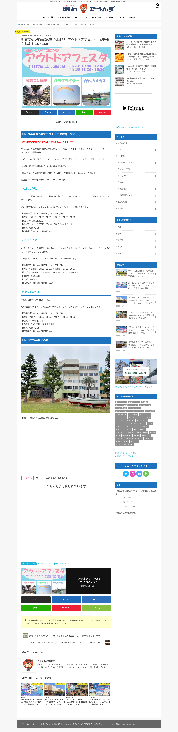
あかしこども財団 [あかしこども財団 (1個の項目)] (122, 404)
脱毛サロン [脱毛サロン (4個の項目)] (139, 438)
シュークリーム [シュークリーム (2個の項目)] (121, 416)
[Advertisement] (66, 523)
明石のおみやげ (122, 175)
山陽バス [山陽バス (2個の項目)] (138, 432)
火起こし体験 (125, 497)
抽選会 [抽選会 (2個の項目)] (145, 432)
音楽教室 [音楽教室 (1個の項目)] (119, 441)
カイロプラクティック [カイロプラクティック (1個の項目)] (123, 410)
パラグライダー (126, 501)
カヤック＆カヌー (127, 506)
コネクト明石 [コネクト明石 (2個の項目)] (149, 410)
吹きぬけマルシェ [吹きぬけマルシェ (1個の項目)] (139, 429)
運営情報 (119, 208)
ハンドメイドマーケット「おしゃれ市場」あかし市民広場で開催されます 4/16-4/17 (135, 315)
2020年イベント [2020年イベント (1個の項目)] (121, 401)
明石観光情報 (96, 17)
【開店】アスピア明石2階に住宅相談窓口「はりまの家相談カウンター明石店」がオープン (135, 345)
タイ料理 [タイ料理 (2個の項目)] (147, 416)
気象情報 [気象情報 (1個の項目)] (119, 438)
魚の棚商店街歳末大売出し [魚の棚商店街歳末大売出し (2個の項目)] (125, 444)
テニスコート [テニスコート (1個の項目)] (120, 420)
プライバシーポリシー (29, 724)
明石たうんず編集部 (46, 661)
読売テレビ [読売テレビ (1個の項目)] (148, 438)
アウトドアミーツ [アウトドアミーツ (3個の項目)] (134, 407)
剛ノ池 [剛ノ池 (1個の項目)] (129, 429)
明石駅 (118, 227)
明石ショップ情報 (64, 17)
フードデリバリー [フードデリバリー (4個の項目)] (130, 426)
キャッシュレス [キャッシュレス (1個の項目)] (138, 410)
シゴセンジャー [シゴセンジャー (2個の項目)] (145, 413)
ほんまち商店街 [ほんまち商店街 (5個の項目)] (121, 407)
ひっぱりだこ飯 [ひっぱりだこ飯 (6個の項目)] (145, 404)
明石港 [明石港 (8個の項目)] (118, 435)
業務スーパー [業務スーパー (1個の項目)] (146, 435)
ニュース (121, 17)
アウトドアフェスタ (46, 564)
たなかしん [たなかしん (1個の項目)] (133, 404)
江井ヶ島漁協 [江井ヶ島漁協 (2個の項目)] (128, 438)
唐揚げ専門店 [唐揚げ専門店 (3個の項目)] (120, 432)
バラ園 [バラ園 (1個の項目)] (150, 422)
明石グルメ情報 (48, 17)
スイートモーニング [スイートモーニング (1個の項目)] (135, 416)
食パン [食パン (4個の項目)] (126, 441)
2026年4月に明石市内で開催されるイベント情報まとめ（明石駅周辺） (135, 273)
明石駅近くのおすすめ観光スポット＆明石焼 (133, 386)
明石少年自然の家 (63, 564)
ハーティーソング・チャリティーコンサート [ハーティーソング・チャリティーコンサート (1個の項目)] (131, 422)
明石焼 (135, 59)
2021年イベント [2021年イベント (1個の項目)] (134, 401)
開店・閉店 (120, 155)
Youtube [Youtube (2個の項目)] (144, 401)
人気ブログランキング (124, 455)
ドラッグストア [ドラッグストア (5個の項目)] (142, 420)
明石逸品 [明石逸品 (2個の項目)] (137, 435)
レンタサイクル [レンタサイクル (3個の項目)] (143, 426)
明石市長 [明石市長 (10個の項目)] (153, 432)
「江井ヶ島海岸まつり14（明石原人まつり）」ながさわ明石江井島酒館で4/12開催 (135, 330)
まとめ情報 (109, 17)
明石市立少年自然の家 (126, 512)
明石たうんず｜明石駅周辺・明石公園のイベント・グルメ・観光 (96, 724)
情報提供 (132, 17)
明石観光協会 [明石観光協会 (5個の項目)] (126, 435)
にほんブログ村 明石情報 (125, 452)
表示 (74, 122)
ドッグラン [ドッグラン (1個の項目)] (130, 420)
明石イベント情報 (81, 17)
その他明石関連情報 (124, 195)
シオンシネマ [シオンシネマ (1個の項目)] (132, 413)
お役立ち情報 (121, 201)
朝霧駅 (118, 233)
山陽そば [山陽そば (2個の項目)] (130, 432)
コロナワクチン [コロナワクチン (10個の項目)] (121, 413)
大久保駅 (119, 246)
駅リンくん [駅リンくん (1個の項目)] (134, 441)
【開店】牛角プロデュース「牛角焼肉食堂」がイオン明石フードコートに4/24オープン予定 (135, 301)
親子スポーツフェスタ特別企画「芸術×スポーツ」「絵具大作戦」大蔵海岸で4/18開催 (135, 286)
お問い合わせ (46, 724)
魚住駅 (118, 253)
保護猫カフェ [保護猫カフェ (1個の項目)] (120, 429)
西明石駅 (119, 240)
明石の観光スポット (124, 162)
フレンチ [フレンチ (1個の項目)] (119, 426)
